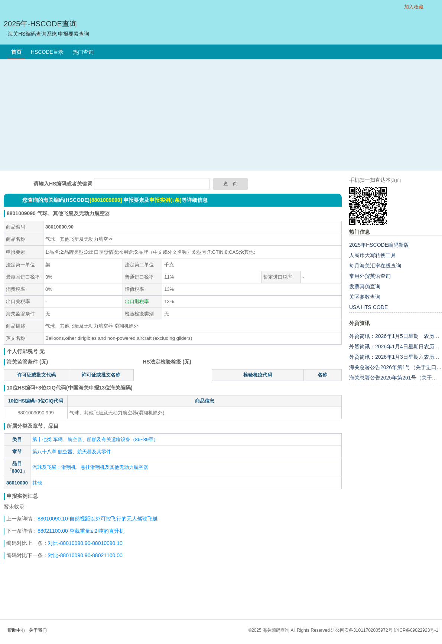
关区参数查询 (364, 297)
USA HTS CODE (368, 307)
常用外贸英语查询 (370, 276)
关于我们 (38, 630)
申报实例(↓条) (165, 200)
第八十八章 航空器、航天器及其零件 (71, 451)
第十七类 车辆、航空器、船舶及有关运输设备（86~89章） (95, 439)
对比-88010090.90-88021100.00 (85, 555)
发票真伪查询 (364, 286)
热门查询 (83, 52)
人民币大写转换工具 (372, 255)
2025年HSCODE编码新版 (379, 245)
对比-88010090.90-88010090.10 (85, 543)
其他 (37, 483)
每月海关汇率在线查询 (375, 266)
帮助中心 (16, 630)
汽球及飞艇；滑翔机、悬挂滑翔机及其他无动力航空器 (90, 467)
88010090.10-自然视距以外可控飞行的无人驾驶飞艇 (98, 519)
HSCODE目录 (47, 52)
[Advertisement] (221, 115)
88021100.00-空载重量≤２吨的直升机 (81, 531)
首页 (16, 52)
